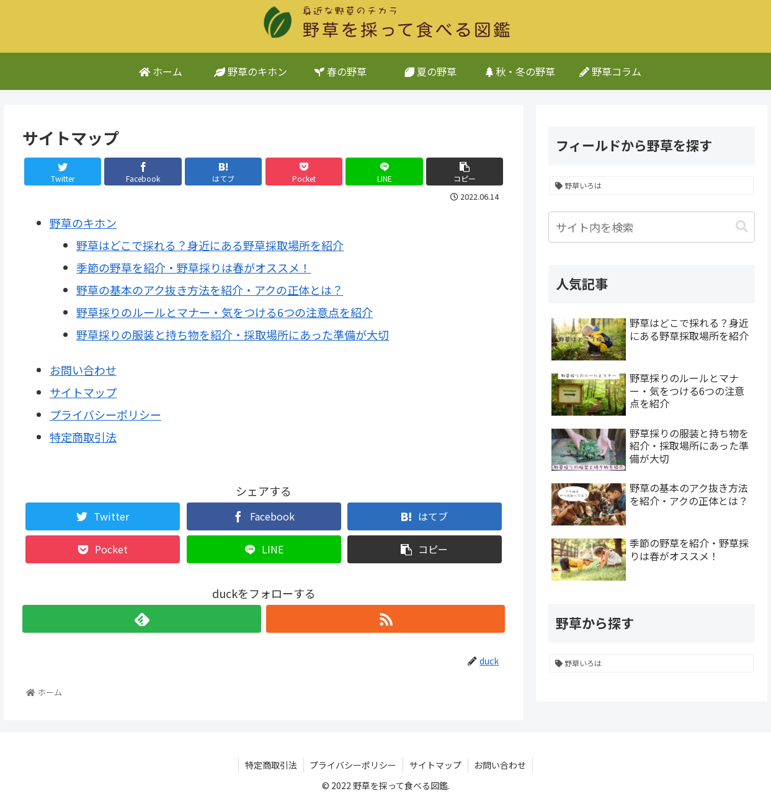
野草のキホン (83, 223)
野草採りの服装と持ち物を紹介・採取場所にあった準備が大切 (232, 334)
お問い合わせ (83, 370)
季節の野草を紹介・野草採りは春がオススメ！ (193, 267)
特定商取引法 (83, 437)
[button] (742, 227)
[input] (651, 227)
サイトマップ (83, 392)
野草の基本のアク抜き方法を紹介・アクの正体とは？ (209, 290)
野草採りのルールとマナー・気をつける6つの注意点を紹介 (224, 312)
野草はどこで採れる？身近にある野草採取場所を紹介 (210, 245)
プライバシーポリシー (105, 414)
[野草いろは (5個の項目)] (652, 185)
